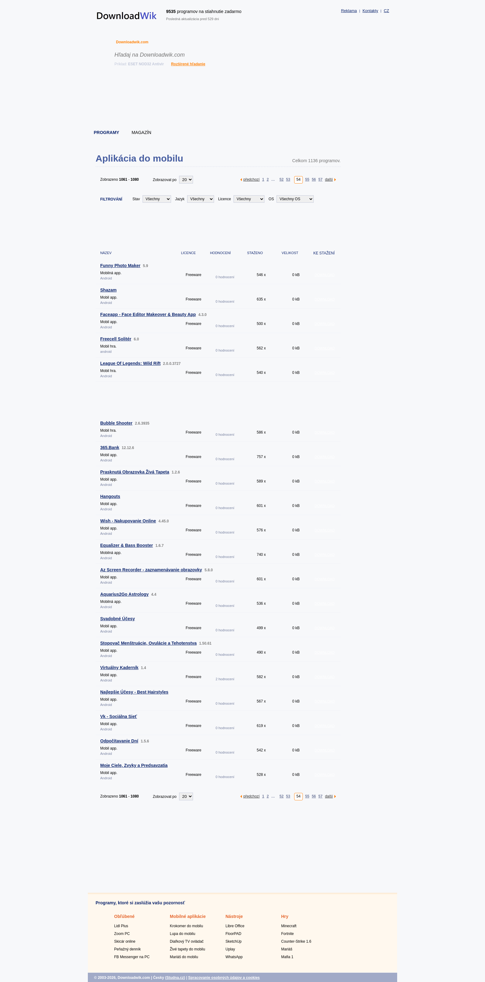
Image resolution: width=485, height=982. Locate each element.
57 (320, 179)
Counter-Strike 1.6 (296, 941)
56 (314, 179)
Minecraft (288, 926)
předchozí (251, 179)
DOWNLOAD (325, 275)
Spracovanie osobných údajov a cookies (224, 978)
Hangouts (110, 496)
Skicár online (124, 941)
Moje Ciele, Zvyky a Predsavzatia (134, 765)
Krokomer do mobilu (186, 926)
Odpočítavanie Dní (119, 740)
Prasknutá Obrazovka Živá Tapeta (134, 471)
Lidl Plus (121, 926)
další (329, 179)
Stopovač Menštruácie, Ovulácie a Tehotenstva (148, 643)
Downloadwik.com (132, 42)
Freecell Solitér (115, 338)
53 (288, 179)
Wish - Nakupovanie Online (128, 520)
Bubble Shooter (116, 423)
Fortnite (287, 934)
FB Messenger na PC (132, 957)
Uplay (230, 949)
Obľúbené (124, 916)
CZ (386, 10)
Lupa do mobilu (182, 934)
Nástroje (234, 916)
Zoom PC (122, 934)
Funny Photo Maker (120, 265)
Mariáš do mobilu (184, 957)
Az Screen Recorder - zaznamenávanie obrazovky (151, 569)
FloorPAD (233, 934)
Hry (284, 916)
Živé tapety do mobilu (187, 949)
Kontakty (370, 10)
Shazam (108, 290)
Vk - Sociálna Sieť (118, 716)
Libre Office (234, 926)
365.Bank (109, 447)
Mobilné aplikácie (188, 916)
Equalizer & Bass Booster (126, 545)
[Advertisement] (243, 99)
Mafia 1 (287, 957)
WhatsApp (233, 957)
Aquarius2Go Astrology (124, 594)
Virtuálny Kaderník (119, 667)
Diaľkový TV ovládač (187, 941)
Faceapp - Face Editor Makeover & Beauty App (148, 314)
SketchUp (233, 941)
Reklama (349, 10)
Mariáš (286, 949)
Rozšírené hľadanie (188, 64)
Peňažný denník (127, 949)
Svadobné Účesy (117, 618)
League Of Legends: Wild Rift (130, 363)
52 (281, 179)
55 (307, 179)
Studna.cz (175, 978)
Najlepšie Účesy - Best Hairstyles (134, 692)
